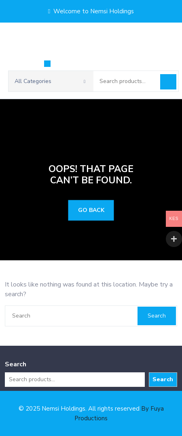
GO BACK (91, 210)
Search (168, 81)
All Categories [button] (50, 81)
